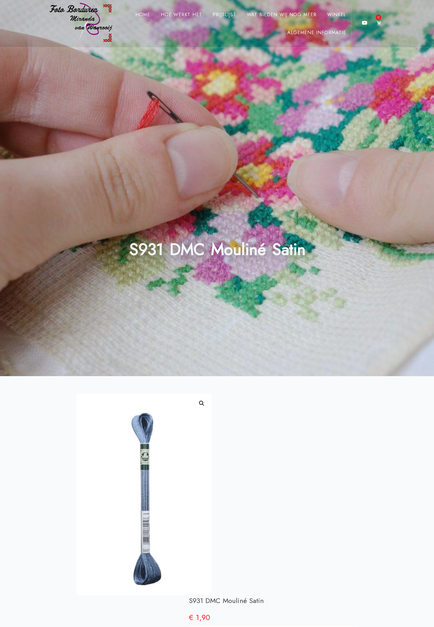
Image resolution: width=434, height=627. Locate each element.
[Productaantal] (328, 449)
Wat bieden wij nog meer (276, 14)
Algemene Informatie (311, 32)
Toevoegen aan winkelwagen (306, 433)
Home (137, 14)
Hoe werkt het (176, 14)
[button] (201, 403)
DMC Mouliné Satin (267, 472)
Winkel (331, 14)
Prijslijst (219, 14)
